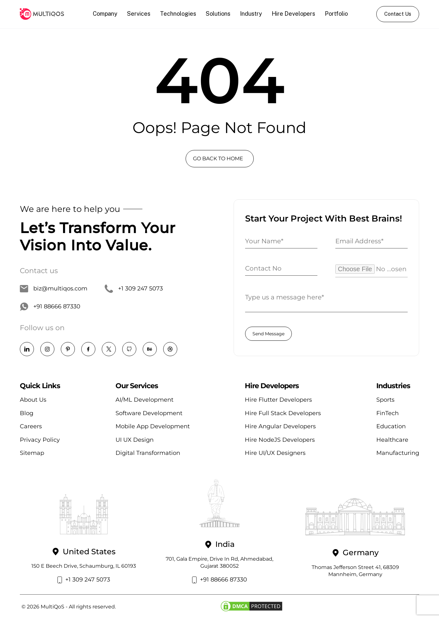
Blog (26, 413)
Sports (385, 399)
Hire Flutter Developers (278, 399)
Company (105, 13)
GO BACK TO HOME (218, 158)
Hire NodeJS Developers (280, 439)
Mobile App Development (153, 426)
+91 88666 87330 (50, 307)
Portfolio (336, 13)
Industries (393, 386)
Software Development (149, 413)
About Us (33, 399)
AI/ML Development (144, 399)
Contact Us (397, 14)
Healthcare (392, 439)
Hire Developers (293, 13)
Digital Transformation (148, 452)
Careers (31, 426)
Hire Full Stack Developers (283, 413)
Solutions (218, 13)
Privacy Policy (40, 439)
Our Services (137, 386)
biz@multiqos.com (53, 289)
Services (138, 13)
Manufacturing (397, 452)
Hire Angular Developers (280, 426)
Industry (251, 13)
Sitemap (32, 452)
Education (391, 426)
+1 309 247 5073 (134, 289)
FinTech (387, 413)
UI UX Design (135, 439)
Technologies (178, 13)
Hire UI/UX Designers (275, 452)
